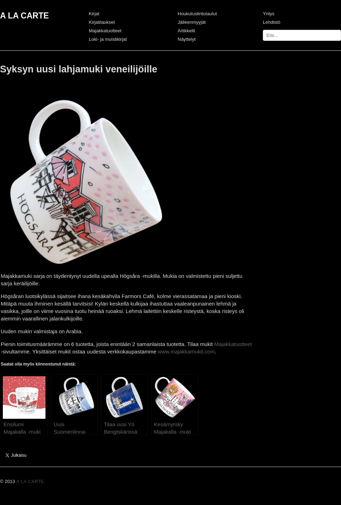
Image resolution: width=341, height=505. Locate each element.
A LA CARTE (24, 15)
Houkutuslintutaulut (197, 13)
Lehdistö (271, 22)
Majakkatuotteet (105, 30)
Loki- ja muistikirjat (108, 39)
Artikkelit (186, 30)
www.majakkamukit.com (186, 351)
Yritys (269, 13)
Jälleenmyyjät (192, 22)
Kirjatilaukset (102, 22)
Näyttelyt (187, 39)
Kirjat (94, 13)
